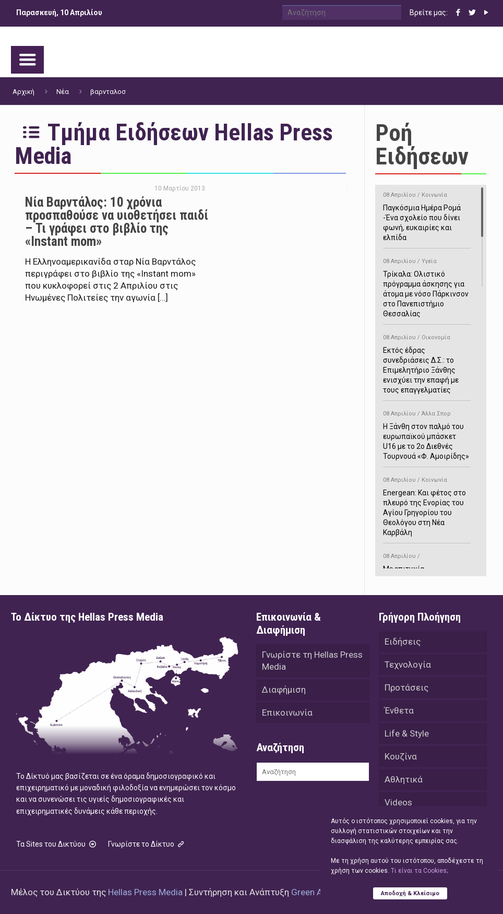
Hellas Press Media (145, 892)
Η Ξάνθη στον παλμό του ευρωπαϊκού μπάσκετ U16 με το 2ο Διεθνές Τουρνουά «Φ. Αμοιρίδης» (427, 433)
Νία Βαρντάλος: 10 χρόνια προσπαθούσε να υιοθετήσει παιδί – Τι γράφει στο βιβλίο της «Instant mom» (116, 222)
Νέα (62, 92)
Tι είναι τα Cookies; (419, 870)
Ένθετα (399, 710)
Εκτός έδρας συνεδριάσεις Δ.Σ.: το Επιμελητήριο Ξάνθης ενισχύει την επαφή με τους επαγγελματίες (427, 362)
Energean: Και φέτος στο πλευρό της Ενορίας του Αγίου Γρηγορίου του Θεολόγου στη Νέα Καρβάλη (427, 504)
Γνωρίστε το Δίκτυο (147, 844)
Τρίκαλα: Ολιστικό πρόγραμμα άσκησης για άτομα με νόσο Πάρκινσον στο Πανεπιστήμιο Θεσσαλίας (427, 286)
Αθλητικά (404, 779)
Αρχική (23, 92)
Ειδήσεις (403, 641)
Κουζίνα (401, 756)
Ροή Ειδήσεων (422, 144)
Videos (398, 802)
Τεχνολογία (408, 664)
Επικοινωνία (287, 712)
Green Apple (315, 892)
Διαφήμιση (284, 689)
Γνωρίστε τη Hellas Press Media (312, 660)
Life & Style (407, 733)
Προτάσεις (406, 687)
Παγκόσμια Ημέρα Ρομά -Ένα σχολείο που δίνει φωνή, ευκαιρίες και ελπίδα (427, 214)
